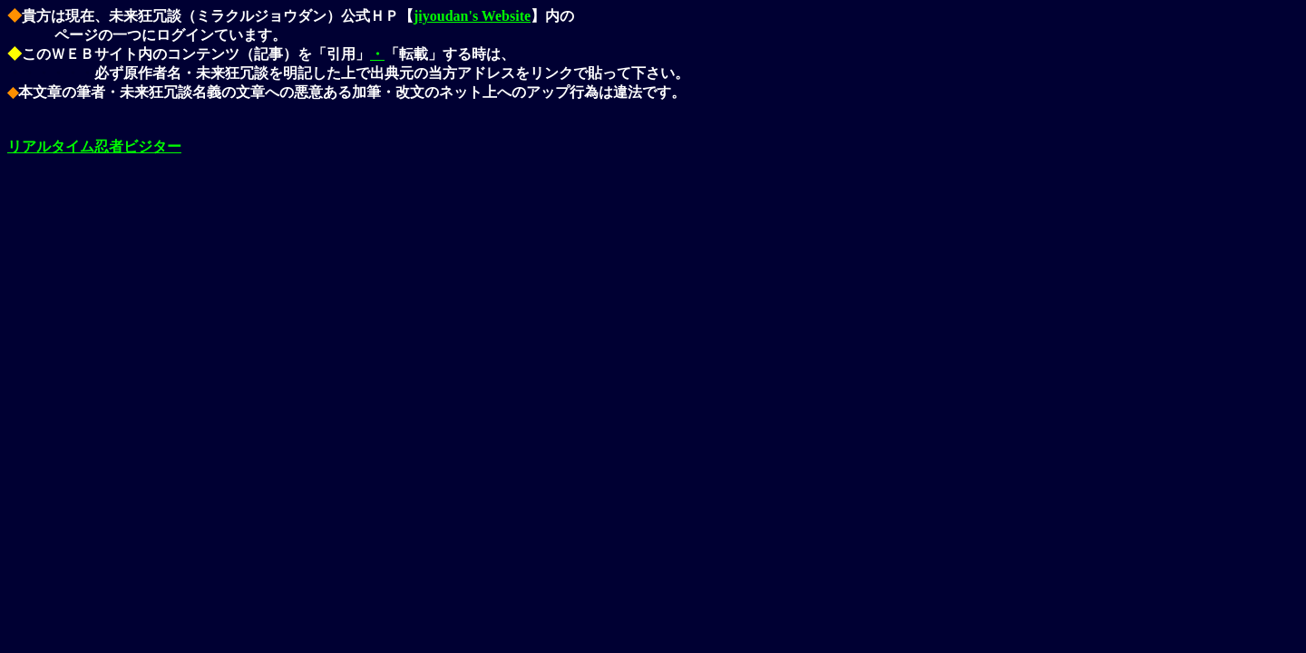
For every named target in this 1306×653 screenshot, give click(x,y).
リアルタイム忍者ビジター (94, 146)
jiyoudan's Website (472, 16)
